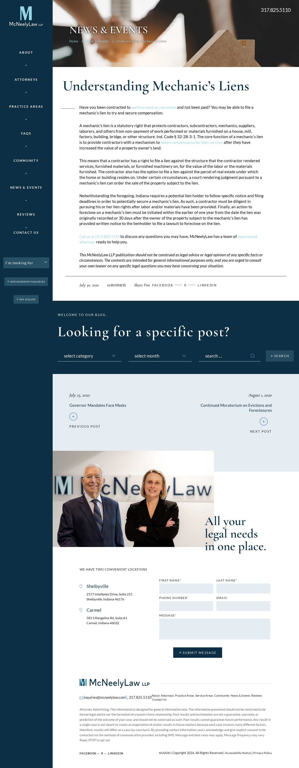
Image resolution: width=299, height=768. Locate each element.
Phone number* (174, 599)
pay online (27, 299)
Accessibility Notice (236, 751)
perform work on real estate (156, 107)
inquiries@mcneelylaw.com (103, 697)
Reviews (26, 214)
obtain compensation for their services (194, 142)
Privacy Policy (262, 751)
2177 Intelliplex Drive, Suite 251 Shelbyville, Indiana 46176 (111, 598)
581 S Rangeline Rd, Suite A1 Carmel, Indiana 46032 (109, 623)
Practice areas (26, 106)
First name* (170, 581)
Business (119, 285)
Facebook (88, 751)
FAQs (26, 133)
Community (26, 160)
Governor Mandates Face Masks (98, 405)
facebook (165, 285)
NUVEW (162, 751)
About (26, 52)
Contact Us (26, 232)
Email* (222, 599)
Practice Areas (184, 697)
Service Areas (203, 697)
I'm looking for (19, 262)
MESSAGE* (168, 616)
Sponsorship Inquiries (27, 281)
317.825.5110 (276, 10)
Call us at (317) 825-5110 (102, 236)
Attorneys (26, 79)
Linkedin (212, 285)
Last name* (226, 581)
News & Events (26, 187)
